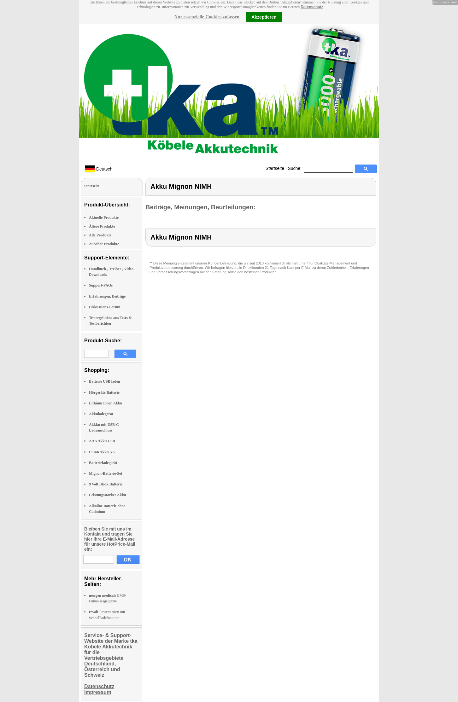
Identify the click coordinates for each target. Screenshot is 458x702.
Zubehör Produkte (104, 244)
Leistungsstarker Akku (107, 495)
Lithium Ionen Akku (105, 403)
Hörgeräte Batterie (104, 392)
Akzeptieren (263, 16)
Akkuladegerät (101, 414)
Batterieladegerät (103, 463)
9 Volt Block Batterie (105, 484)
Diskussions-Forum (104, 307)
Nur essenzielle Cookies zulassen (206, 16)
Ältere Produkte (102, 226)
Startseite (275, 168)
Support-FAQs (101, 285)
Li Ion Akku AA (102, 452)
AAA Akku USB (102, 441)
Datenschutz (312, 7)
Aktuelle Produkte (104, 217)
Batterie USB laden (104, 381)
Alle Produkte (100, 235)
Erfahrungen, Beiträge (107, 296)
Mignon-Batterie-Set (105, 473)
